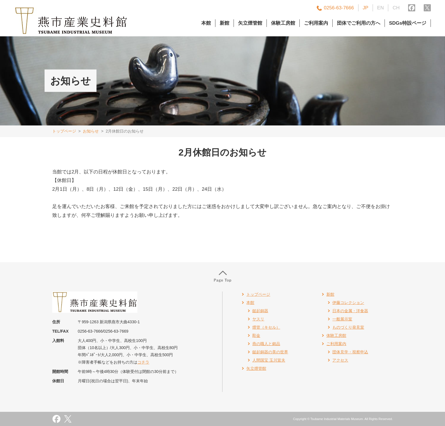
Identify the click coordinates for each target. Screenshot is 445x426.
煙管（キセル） (266, 327)
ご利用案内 (316, 23)
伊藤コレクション (348, 302)
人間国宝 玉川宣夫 (268, 360)
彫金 (256, 335)
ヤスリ (258, 319)
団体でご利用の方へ (358, 23)
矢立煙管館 (250, 23)
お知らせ (91, 131)
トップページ (64, 131)
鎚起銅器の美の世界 (270, 352)
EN (380, 8)
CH (396, 8)
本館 (206, 23)
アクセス (340, 360)
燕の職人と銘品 (266, 343)
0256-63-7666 (339, 8)
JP (365, 8)
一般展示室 (342, 319)
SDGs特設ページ (407, 23)
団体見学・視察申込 (350, 352)
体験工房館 (283, 23)
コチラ (143, 362)
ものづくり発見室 (348, 327)
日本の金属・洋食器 (350, 311)
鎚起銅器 (260, 311)
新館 (224, 23)
